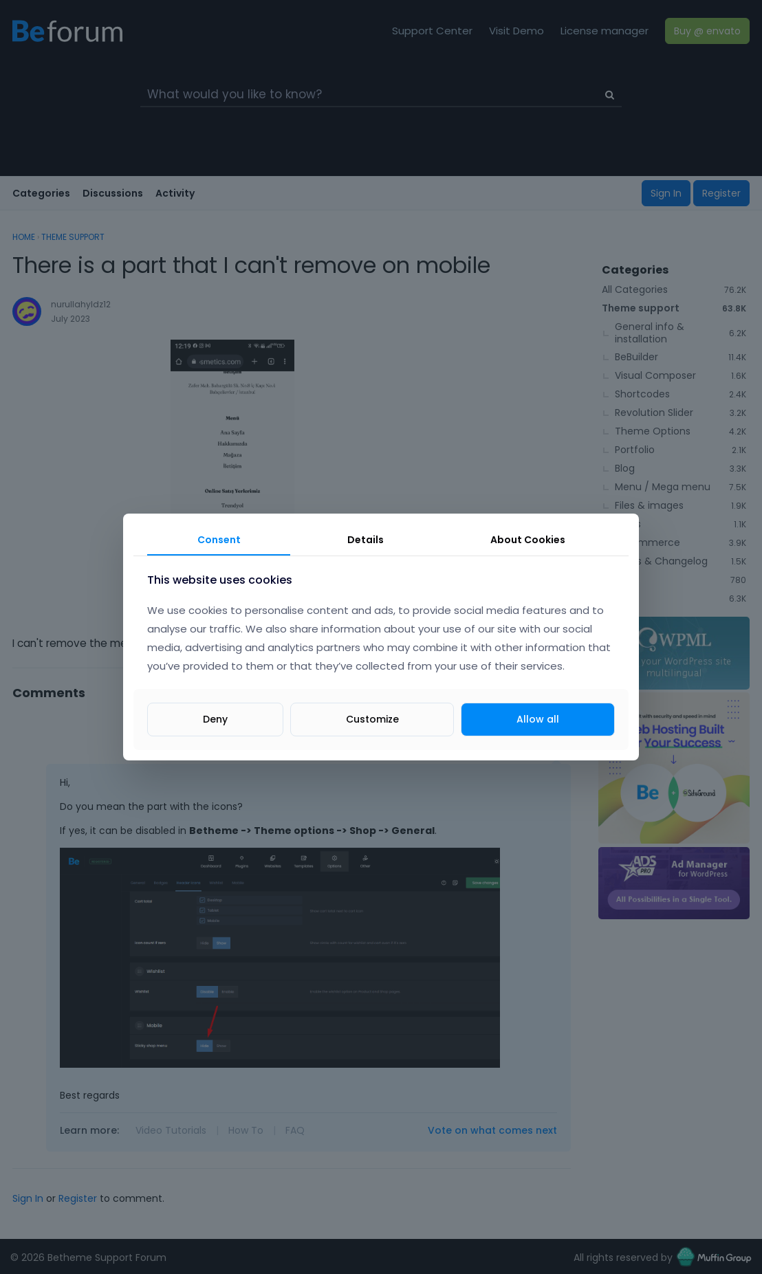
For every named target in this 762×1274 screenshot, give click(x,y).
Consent (219, 540)
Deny (215, 719)
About (527, 540)
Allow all (537, 719)
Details (365, 540)
